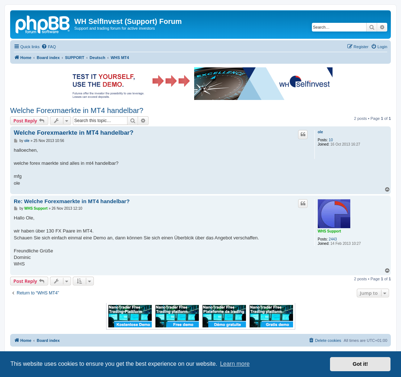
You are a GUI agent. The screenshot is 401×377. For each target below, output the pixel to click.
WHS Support (329, 231)
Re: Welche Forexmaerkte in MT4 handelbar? (72, 201)
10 (331, 140)
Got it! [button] (360, 364)
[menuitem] (48, 46)
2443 (333, 239)
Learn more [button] (235, 364)
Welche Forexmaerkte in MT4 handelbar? (76, 110)
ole (320, 132)
